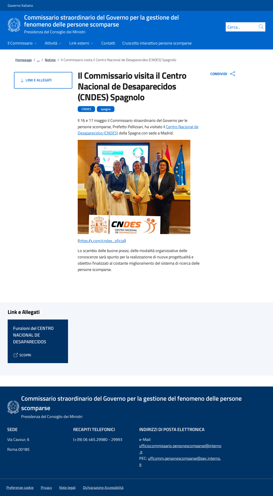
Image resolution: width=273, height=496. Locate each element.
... (38, 60)
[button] (20, 487)
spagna (106, 109)
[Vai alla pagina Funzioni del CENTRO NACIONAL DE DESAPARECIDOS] (22, 355)
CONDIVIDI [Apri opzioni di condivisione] (223, 73)
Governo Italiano (20, 5)
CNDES (86, 109)
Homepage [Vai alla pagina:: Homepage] (23, 60)
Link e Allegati (35, 80)
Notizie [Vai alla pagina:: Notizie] (50, 60)
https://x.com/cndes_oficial (102, 241)
